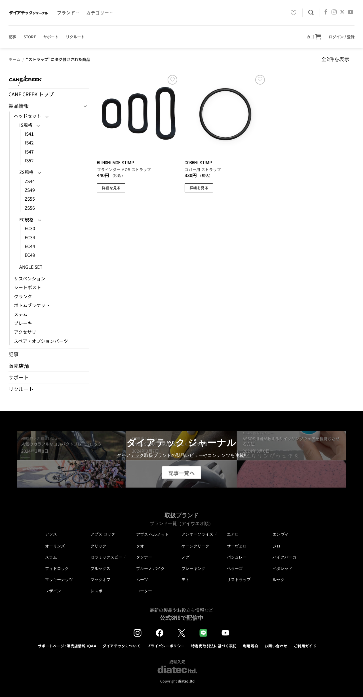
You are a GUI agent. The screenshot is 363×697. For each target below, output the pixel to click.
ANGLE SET (30, 267)
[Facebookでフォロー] (325, 12)
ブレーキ (23, 323)
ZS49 (30, 190)
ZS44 (30, 181)
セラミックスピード (108, 557)
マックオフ (100, 579)
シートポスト (27, 287)
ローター (144, 591)
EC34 (30, 237)
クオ (140, 546)
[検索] (311, 13)
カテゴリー (99, 12)
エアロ (233, 534)
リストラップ (239, 579)
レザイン (53, 591)
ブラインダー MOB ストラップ (124, 169)
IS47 (29, 151)
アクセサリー (27, 332)
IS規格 (25, 125)
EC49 (30, 255)
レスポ (96, 591)
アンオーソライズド (199, 534)
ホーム (14, 59)
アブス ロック (102, 534)
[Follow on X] (342, 12)
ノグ (185, 557)
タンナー (144, 557)
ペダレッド (282, 568)
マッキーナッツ (59, 579)
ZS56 (30, 208)
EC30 (30, 228)
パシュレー (237, 557)
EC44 (30, 246)
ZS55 (30, 199)
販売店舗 (19, 365)
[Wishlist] (293, 13)
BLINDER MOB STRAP (115, 162)
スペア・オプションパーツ (41, 341)
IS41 (29, 134)
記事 (12, 36)
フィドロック (57, 568)
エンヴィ (280, 534)
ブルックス (100, 568)
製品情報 (19, 105)
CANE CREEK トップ (31, 94)
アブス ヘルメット (152, 534)
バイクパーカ (284, 557)
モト (185, 579)
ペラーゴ (235, 568)
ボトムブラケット (32, 305)
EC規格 (26, 219)
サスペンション (29, 278)
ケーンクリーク (195, 546)
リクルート (75, 36)
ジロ (276, 546)
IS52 (29, 160)
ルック (278, 579)
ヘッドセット (27, 116)
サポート (50, 36)
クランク (23, 296)
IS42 (29, 142)
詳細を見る (111, 187)
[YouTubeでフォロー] (350, 12)
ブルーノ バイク (150, 568)
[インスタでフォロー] (334, 12)
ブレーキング (193, 568)
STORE (30, 36)
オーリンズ (55, 546)
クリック (98, 546)
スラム (51, 557)
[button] (314, 36)
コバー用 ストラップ (203, 169)
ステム (21, 314)
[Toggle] (85, 106)
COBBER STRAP (198, 162)
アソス (51, 534)
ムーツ (142, 579)
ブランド (68, 12)
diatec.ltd (186, 681)
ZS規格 (26, 172)
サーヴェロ (237, 546)
